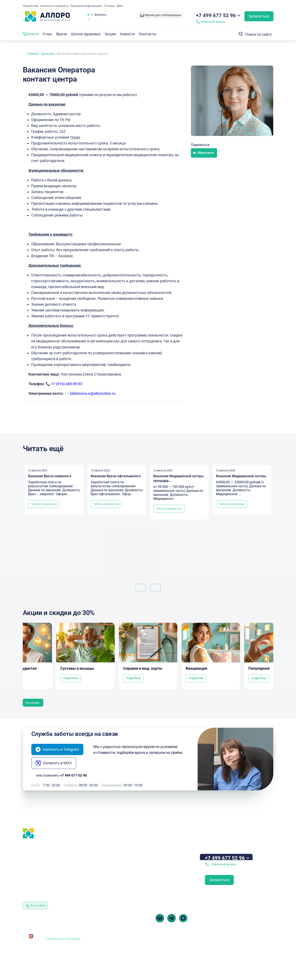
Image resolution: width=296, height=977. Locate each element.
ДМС (120, 6)
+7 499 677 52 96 (216, 15)
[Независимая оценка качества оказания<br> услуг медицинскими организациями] (31, 934)
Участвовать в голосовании (63, 938)
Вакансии (47, 53)
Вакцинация (196, 668)
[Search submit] (239, 34)
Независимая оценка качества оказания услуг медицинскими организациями (67, 932)
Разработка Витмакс (261, 953)
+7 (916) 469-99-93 (66, 384)
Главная (32, 53)
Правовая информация (86, 6)
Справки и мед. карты (142, 668)
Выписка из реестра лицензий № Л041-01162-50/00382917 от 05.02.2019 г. (117, 952)
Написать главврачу (54, 6)
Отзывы (109, 6)
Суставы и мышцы (77, 668)
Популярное (259, 668)
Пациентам (30, 6)
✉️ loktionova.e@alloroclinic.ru (90, 393)
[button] (204, 153)
